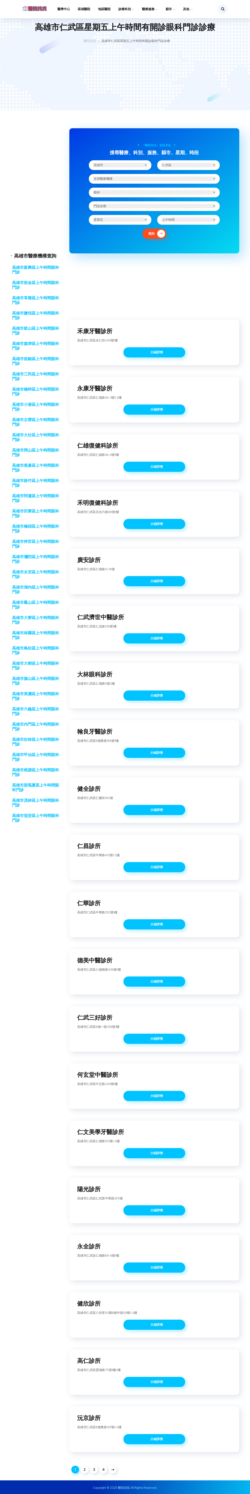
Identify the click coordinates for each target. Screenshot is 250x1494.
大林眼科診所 (94, 674)
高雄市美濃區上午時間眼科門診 (35, 696)
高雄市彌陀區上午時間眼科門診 (35, 559)
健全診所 (89, 788)
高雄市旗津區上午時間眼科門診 (35, 346)
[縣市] (120, 165)
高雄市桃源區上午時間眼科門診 (35, 772)
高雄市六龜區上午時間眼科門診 (35, 711)
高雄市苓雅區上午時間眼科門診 (35, 300)
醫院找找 (90, 41)
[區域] (188, 165)
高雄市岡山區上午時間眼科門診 (35, 452)
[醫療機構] (154, 178)
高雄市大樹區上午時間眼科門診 (35, 666)
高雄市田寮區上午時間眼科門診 (35, 513)
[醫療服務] (154, 206)
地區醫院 (104, 9)
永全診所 (89, 1246)
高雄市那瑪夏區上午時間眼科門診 (35, 787)
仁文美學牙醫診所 (100, 1131)
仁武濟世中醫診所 (100, 617)
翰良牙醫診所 (94, 731)
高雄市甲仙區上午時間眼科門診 (35, 757)
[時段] (188, 219)
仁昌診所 (89, 845)
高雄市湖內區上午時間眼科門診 (35, 589)
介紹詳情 (156, 352)
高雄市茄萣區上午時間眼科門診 (35, 818)
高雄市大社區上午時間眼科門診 (35, 437)
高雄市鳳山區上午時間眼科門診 (35, 605)
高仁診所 (89, 1360)
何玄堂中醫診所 (97, 1074)
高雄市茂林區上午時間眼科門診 (35, 803)
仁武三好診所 (94, 1017)
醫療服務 (148, 9)
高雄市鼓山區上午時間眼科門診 (35, 331)
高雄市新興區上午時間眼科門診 (35, 270)
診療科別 (124, 9)
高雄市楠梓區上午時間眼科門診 (35, 391)
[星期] (120, 219)
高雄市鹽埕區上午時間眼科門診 (35, 315)
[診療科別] (154, 192)
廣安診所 (89, 559)
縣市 (169, 9)
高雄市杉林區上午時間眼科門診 (35, 742)
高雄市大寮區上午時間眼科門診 (35, 620)
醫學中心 (63, 9)
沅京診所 (89, 1417)
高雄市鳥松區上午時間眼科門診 (35, 650)
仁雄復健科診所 (97, 445)
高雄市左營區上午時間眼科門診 (35, 422)
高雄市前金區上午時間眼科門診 (35, 285)
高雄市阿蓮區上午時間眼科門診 (35, 498)
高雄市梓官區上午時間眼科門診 (35, 544)
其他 (186, 9)
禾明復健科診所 (97, 502)
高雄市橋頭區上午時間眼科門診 (35, 529)
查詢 (156, 234)
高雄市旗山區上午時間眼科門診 (35, 681)
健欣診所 (89, 1303)
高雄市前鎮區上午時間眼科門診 (35, 361)
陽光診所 (89, 1189)
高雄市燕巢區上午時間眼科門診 (35, 468)
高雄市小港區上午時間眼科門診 (35, 407)
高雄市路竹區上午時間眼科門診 (35, 483)
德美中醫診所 (94, 960)
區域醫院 (84, 9)
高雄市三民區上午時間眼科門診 (35, 376)
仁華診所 (89, 903)
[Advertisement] (125, 77)
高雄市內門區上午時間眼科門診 (35, 726)
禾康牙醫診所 (94, 331)
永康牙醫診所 (94, 388)
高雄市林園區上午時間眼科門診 (35, 635)
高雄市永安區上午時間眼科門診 (35, 574)
